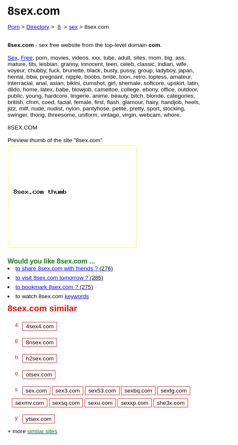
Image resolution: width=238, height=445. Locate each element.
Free (27, 58)
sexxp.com (134, 403)
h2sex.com (40, 358)
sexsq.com (66, 403)
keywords (77, 296)
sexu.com (100, 403)
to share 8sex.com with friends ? (64, 268)
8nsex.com (40, 342)
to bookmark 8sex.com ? (54, 287)
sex (73, 27)
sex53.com (102, 390)
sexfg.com (174, 390)
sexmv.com (29, 403)
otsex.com (39, 374)
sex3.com (67, 390)
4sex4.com (40, 326)
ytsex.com (39, 419)
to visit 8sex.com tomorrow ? (60, 278)
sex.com (36, 390)
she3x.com (171, 403)
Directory (37, 27)
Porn (14, 27)
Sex (12, 58)
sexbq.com (138, 390)
